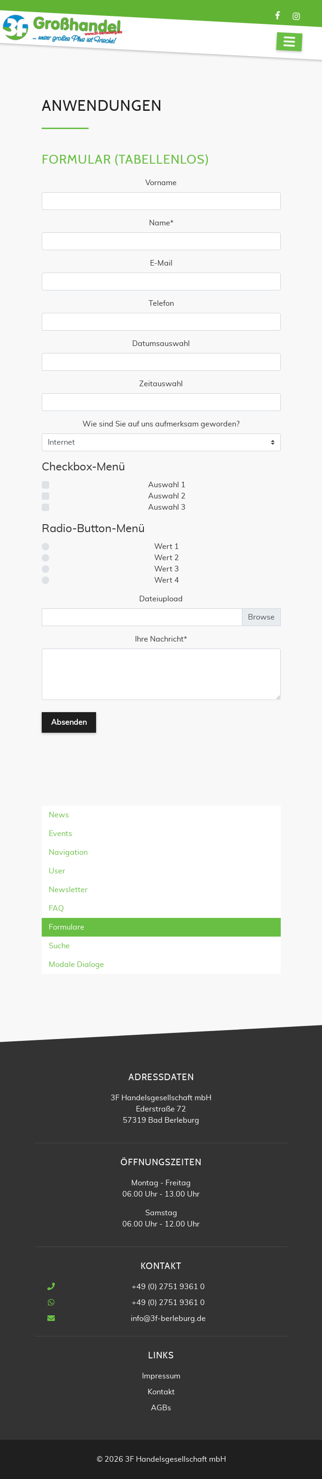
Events (60, 833)
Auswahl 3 (167, 507)
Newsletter (68, 890)
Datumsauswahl (161, 343)
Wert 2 (166, 558)
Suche (59, 946)
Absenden (69, 722)
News (59, 815)
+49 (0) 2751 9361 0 (168, 1287)
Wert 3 (166, 569)
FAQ (56, 908)
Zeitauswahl (161, 384)
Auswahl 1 (167, 485)
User (57, 871)
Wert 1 (166, 546)
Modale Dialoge (76, 964)
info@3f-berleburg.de (168, 1318)
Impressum (161, 1376)
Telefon (161, 303)
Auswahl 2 (167, 496)
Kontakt (161, 1392)
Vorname (161, 183)
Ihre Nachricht (161, 638)
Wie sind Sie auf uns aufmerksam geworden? (161, 424)
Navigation (68, 852)
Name (166, 222)
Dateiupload (161, 599)
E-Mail (161, 263)
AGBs (161, 1408)
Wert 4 (166, 580)
